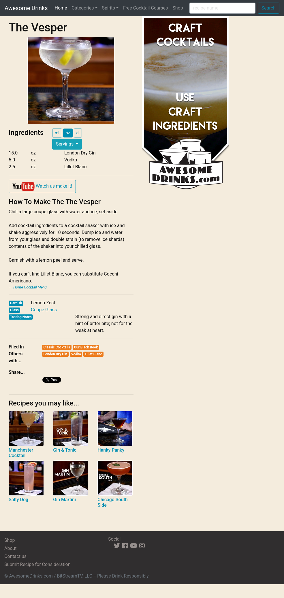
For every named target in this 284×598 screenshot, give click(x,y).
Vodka (76, 354)
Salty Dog (18, 499)
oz (68, 133)
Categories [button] (83, 8)
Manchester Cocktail (21, 452)
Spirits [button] (108, 8)
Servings (65, 144)
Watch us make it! (42, 186)
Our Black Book (86, 347)
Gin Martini (64, 499)
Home (61, 7)
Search (269, 8)
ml (57, 133)
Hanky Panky (110, 450)
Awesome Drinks (26, 8)
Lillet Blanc (93, 354)
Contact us (15, 556)
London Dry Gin (55, 354)
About (10, 548)
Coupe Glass (44, 309)
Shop (177, 8)
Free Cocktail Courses (145, 8)
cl (78, 133)
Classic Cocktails (56, 347)
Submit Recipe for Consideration (37, 564)
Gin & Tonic (64, 450)
